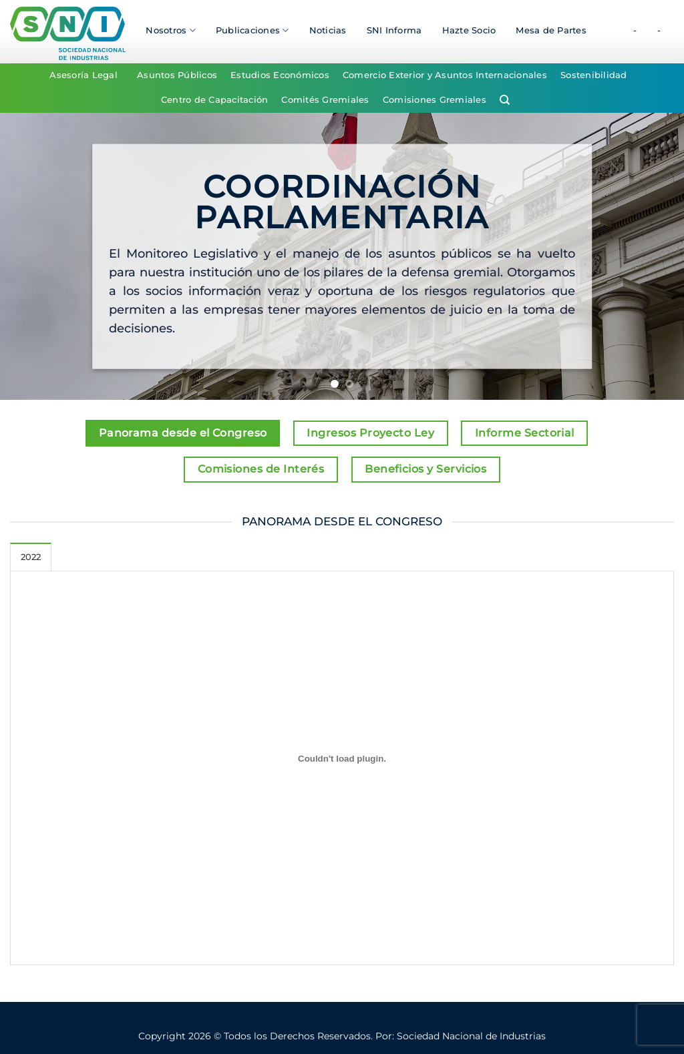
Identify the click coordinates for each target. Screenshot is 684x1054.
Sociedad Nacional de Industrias (471, 1036)
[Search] (505, 100)
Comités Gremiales (325, 100)
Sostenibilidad (593, 75)
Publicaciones (252, 30)
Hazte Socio (469, 30)
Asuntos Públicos (177, 75)
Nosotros (171, 30)
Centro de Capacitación (215, 100)
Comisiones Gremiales (434, 100)
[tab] (30, 557)
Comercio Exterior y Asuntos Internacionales (445, 75)
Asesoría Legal (83, 75)
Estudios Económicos (279, 75)
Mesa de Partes (551, 30)
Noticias (328, 30)
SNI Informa (394, 30)
